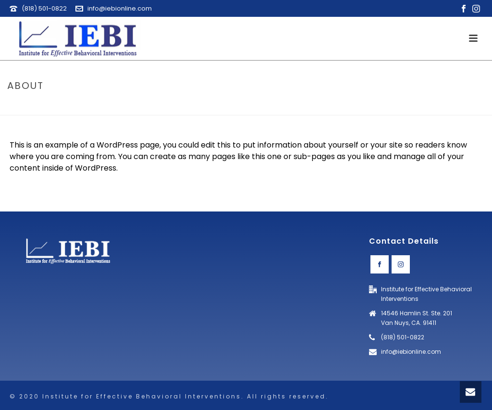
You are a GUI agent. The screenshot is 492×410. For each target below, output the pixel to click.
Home (441, 106)
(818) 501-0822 (44, 8)
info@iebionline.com (119, 8)
